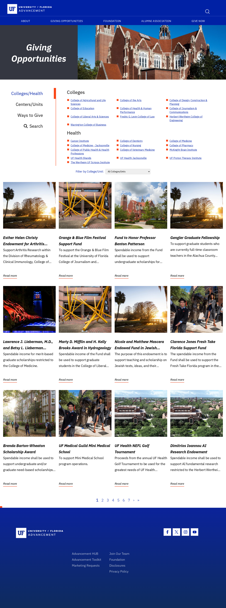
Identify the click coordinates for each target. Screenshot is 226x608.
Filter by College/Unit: (90, 171)
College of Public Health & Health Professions (90, 151)
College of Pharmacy (181, 145)
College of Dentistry (131, 140)
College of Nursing (130, 145)
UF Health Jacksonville (133, 158)
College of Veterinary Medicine (137, 149)
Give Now (198, 21)
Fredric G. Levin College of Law (137, 116)
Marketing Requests (86, 565)
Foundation (112, 21)
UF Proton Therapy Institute (186, 158)
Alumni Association (156, 21)
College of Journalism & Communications (183, 110)
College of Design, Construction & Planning (188, 102)
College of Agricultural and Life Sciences (88, 102)
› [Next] (133, 500)
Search (33, 126)
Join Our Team (119, 553)
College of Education (82, 108)
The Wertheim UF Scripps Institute (90, 162)
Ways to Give (30, 115)
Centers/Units (29, 104)
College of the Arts (130, 100)
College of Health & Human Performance (135, 110)
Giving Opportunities (67, 21)
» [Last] (138, 500)
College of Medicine (181, 140)
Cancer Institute (80, 140)
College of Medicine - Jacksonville (90, 145)
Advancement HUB (85, 553)
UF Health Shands (81, 158)
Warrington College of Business (88, 124)
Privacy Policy (119, 571)
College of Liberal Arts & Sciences (90, 116)
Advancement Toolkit (86, 559)
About (25, 21)
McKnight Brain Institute (183, 149)
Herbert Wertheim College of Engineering (186, 118)
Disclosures (117, 565)
